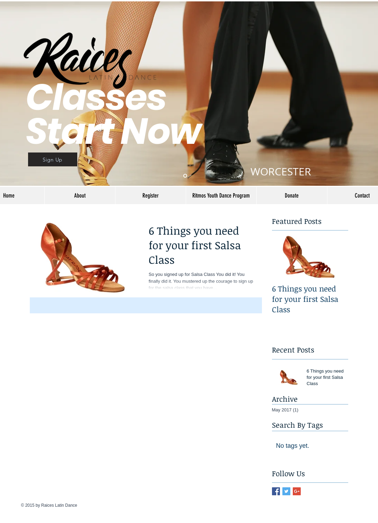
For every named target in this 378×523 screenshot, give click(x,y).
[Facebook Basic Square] (276, 491)
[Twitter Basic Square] (286, 491)
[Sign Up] (52, 159)
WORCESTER (280, 171)
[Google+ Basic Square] (297, 491)
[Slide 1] (185, 176)
